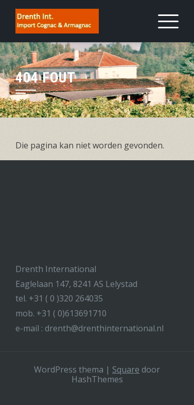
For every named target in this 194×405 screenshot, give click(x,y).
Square (125, 369)
